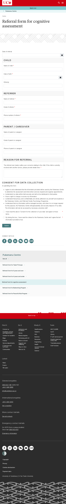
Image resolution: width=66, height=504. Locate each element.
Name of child (8, 66)
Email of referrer (9, 107)
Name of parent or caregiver (13, 132)
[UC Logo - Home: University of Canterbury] (7, 2)
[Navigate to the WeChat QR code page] (20, 241)
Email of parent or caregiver (12, 140)
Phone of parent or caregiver (13, 148)
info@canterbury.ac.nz (9, 391)
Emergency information (9, 433)
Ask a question (7, 406)
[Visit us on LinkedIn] (15, 241)
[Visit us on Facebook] (4, 241)
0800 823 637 (14, 429)
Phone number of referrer (12, 115)
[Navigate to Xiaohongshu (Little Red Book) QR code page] (31, 241)
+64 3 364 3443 (7, 402)
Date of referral (7, 51)
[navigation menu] (62, 3)
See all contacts (7, 416)
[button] (33, 8)
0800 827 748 (6, 385)
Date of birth (8, 74)
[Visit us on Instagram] (10, 241)
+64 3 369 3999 (7, 387)
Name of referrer (9, 99)
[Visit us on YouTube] (26, 241)
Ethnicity (6, 82)
